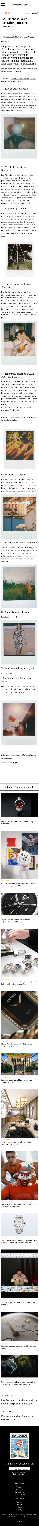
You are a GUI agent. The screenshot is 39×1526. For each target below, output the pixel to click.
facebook (19, 1502)
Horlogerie (7, 13)
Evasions (19, 1490)
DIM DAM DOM (21, 1522)
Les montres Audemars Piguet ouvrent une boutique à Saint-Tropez (16, 1081)
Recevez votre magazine (19, 1469)
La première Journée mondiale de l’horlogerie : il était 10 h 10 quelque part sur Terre (19, 983)
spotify (19, 1510)
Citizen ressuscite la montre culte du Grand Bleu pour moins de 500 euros (18, 1205)
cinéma (19, 189)
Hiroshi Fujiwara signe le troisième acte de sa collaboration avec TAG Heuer (17, 921)
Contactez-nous (18, 1517)
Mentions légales (7, 1514)
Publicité (10, 1517)
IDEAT (14, 1522)
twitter (19, 1505)
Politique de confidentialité (28, 1514)
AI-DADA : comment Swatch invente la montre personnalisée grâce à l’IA (18, 885)
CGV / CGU (16, 1514)
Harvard (30, 295)
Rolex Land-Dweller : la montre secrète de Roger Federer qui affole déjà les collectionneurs (19, 1241)
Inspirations (19, 1492)
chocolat (16, 686)
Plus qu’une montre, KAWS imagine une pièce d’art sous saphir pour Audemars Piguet (18, 1383)
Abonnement (27, 1517)
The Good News (19, 1495)
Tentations (19, 1487)
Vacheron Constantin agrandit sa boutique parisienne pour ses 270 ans (16, 1143)
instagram (19, 1507)
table (19, 105)
